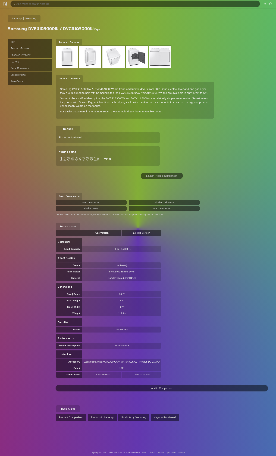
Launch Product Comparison (161, 175)
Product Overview (20, 55)
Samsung (30, 18)
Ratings (15, 61)
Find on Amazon (91, 202)
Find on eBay (91, 208)
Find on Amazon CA (164, 208)
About (145, 452)
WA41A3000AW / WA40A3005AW (141, 92)
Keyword (165, 417)
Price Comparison (20, 68)
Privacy (160, 452)
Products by (133, 417)
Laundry (17, 18)
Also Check (17, 81)
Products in (102, 417)
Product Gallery (20, 48)
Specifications (18, 74)
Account (181, 452)
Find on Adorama (164, 202)
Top (13, 41)
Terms (152, 452)
